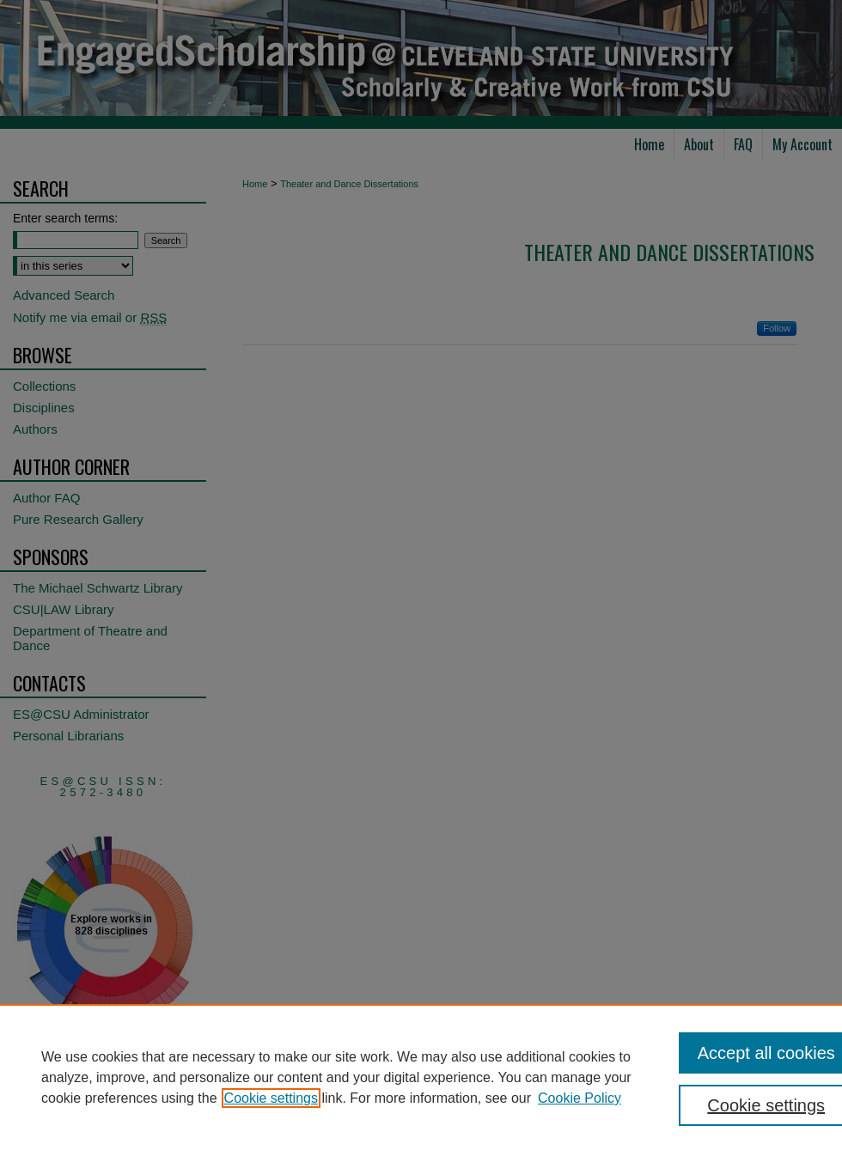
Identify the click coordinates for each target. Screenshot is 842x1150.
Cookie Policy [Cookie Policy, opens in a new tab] (579, 1098)
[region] (421, 1077)
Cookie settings (271, 1098)
